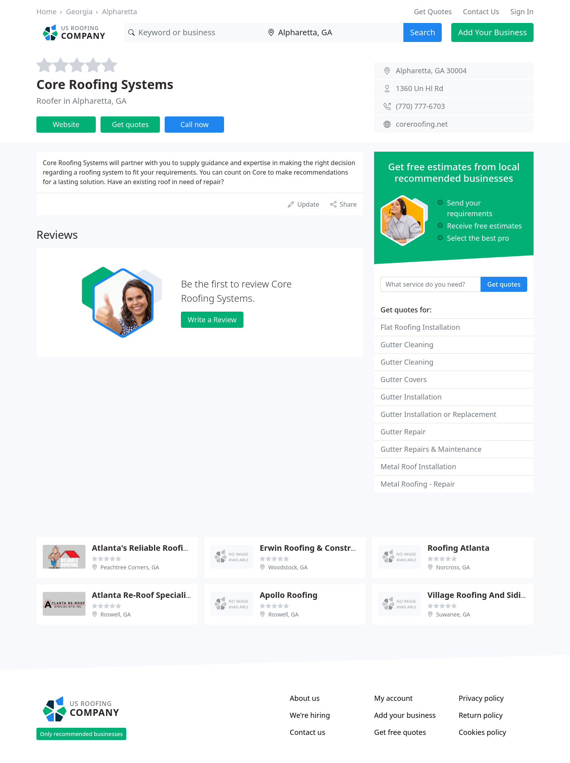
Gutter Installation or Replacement (438, 414)
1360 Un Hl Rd (419, 88)
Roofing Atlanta (459, 547)
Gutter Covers (403, 379)
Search (422, 32)
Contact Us (481, 11)
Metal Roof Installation (418, 466)
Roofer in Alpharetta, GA (81, 100)
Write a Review (212, 319)
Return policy (481, 715)
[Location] (334, 32)
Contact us (307, 732)
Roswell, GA (116, 614)
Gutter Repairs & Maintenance (430, 449)
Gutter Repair (403, 431)
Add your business (405, 715)
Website (66, 124)
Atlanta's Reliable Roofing (142, 547)
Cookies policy (482, 732)
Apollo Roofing (288, 595)
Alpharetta (119, 11)
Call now (194, 124)
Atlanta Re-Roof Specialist (142, 595)
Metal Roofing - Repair (417, 484)
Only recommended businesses (81, 734)
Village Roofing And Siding (479, 595)
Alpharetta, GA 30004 (431, 70)
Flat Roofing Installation (420, 327)
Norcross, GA (453, 567)
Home (46, 11)
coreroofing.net (422, 124)
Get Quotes (433, 11)
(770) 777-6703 (420, 106)
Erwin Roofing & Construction (318, 547)
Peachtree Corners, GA (130, 567)
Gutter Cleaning (406, 344)
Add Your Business (492, 32)
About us (305, 698)
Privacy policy (481, 698)
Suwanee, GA (453, 614)
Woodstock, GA (288, 567)
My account (393, 698)
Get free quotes (400, 732)
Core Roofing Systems (104, 84)
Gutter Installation (410, 396)
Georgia (79, 11)
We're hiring (310, 715)
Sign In (522, 11)
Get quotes (130, 124)
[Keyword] (194, 32)
